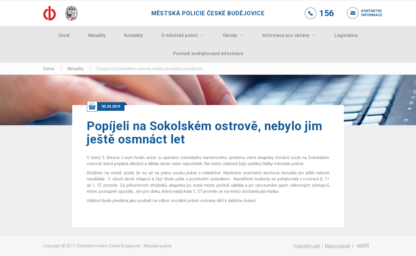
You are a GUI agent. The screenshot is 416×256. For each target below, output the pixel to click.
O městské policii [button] (179, 35)
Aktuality (97, 35)
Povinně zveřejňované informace (208, 53)
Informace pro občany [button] (285, 35)
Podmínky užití (307, 246)
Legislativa (346, 35)
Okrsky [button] (230, 35)
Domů (48, 68)
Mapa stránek (337, 246)
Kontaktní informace (367, 13)
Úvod (63, 35)
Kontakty (133, 35)
